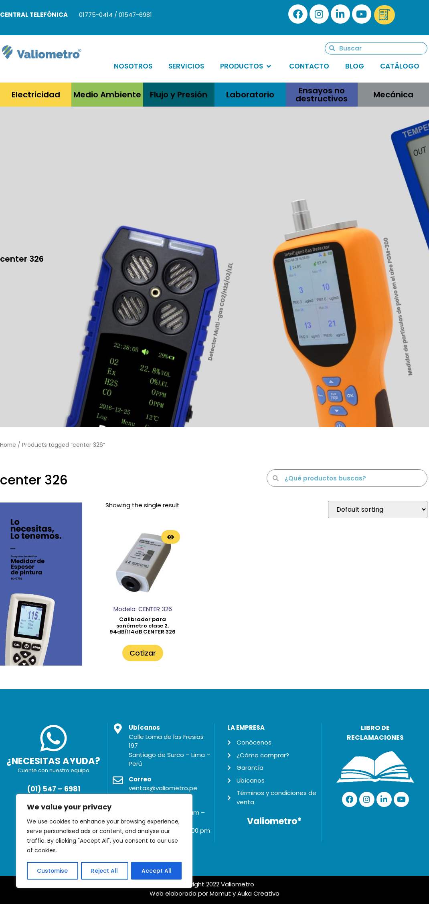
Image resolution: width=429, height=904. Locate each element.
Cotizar (143, 653)
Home (8, 445)
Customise (52, 871)
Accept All (157, 871)
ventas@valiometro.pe (163, 788)
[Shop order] (377, 509)
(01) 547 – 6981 (53, 789)
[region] (104, 841)
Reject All (104, 871)
